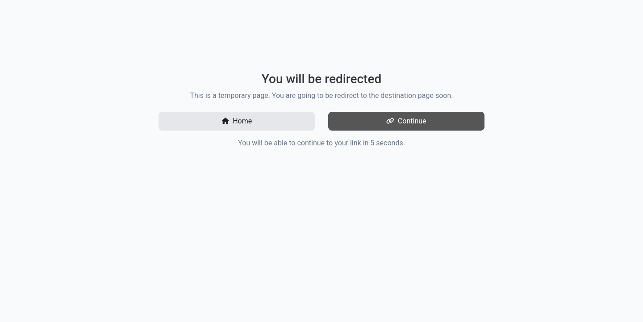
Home (236, 121)
